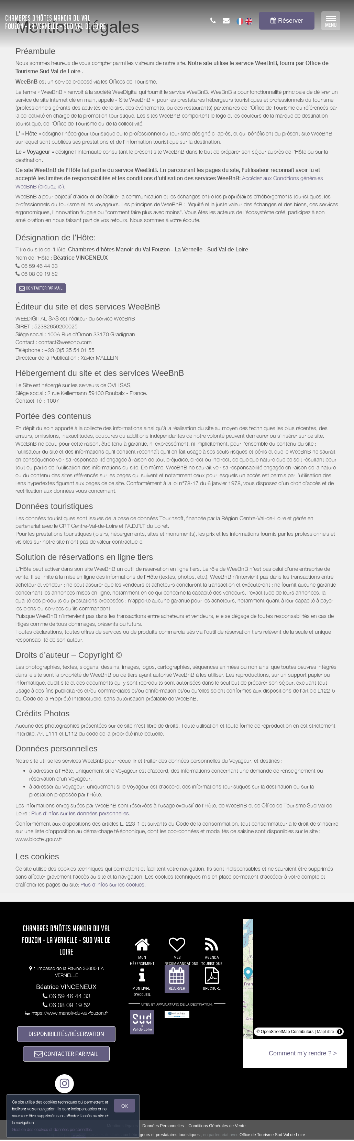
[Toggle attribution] (339, 1032)
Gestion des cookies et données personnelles (52, 1129)
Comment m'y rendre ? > (303, 1053)
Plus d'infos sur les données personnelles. (80, 814)
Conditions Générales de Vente (216, 1127)
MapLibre (325, 1032)
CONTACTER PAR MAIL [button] (41, 288)
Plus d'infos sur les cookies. (113, 885)
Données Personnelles (163, 1127)
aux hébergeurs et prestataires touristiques (160, 1136)
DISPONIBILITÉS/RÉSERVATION (66, 1034)
